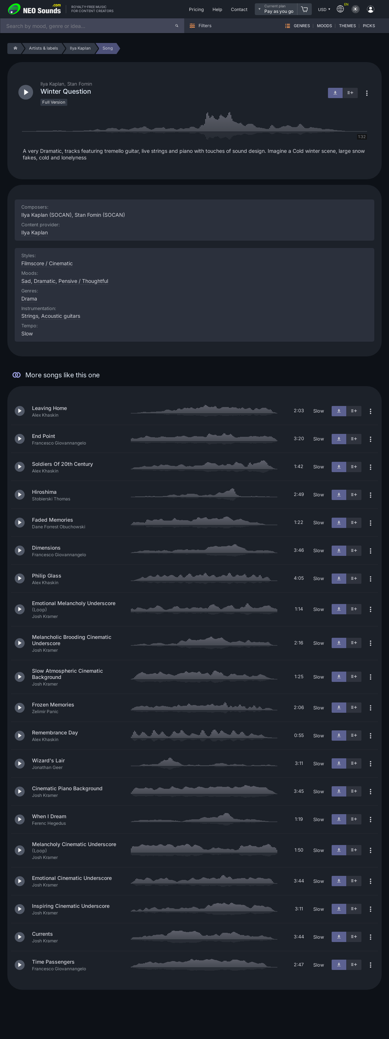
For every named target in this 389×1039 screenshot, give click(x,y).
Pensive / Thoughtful (83, 281)
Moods (324, 26)
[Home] (14, 48)
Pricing (196, 9)
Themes (347, 26)
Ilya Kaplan (34, 232)
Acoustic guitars (60, 316)
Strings (29, 316)
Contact (239, 9)
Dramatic (45, 281)
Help (217, 9)
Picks (369, 26)
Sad (26, 281)
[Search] (176, 25)
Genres (302, 26)
